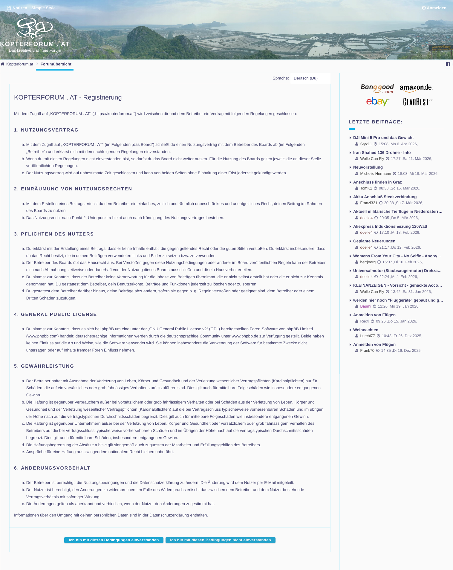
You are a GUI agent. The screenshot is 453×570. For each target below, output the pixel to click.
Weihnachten (365, 330)
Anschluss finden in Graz (377, 182)
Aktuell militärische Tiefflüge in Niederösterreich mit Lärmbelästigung (398, 211)
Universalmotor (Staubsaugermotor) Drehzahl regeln (398, 270)
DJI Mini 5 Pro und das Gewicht (383, 137)
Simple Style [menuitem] (43, 8)
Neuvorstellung (368, 167)
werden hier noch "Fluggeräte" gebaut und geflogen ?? (398, 300)
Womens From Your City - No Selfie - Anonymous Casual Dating (398, 256)
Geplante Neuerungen (374, 241)
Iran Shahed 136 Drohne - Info (382, 152)
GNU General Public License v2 (178, 329)
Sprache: (281, 78)
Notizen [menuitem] (17, 8)
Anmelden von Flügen (374, 315)
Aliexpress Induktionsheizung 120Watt (390, 226)
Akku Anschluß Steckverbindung (385, 197)
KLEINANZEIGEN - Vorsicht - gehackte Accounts (398, 285)
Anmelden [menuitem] (436, 8)
